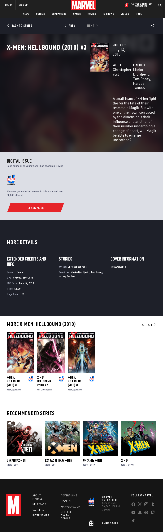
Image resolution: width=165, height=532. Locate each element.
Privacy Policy (31, 518)
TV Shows (108, 13)
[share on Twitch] (153, 485)
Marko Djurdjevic (117, 82)
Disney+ (66, 473)
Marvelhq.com (70, 478)
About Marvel (37, 469)
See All (149, 296)
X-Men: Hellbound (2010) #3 (13, 352)
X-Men (124, 431)
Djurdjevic (16, 360)
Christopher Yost (67, 82)
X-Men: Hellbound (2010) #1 (74, 352)
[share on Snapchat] (140, 485)
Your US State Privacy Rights (57, 518)
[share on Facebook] (133, 477)
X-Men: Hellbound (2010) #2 (44, 352)
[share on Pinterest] (146, 485)
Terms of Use (14, 518)
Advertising (69, 467)
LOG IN (8, 4)
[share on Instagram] (146, 477)
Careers (38, 481)
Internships (41, 487)
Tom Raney (141, 82)
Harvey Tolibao (115, 86)
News (26, 13)
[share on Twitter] (140, 477)
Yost (9, 360)
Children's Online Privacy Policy (116, 518)
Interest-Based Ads (72, 522)
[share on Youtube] (133, 485)
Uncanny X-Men (16, 431)
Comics (40, 13)
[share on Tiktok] (133, 493)
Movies (92, 13)
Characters (59, 13)
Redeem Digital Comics (66, 487)
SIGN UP (23, 4)
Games (77, 13)
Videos (125, 13)
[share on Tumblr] (153, 477)
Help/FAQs (39, 476)
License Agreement (146, 518)
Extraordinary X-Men (58, 431)
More (139, 13)
